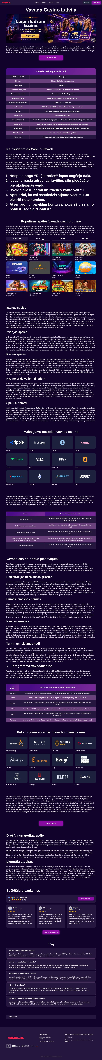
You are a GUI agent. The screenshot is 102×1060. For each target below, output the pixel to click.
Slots (57, 2)
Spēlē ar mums (51, 57)
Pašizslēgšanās (43, 1034)
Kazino (51, 2)
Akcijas (37, 2)
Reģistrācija (96, 2)
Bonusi (44, 2)
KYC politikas (69, 1037)
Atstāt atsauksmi (85, 898)
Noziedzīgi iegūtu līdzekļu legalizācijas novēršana (79, 1034)
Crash (62, 239)
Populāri (17, 239)
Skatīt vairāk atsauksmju (51, 932)
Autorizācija (87, 2)
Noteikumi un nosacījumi (46, 1041)
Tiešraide (40, 239)
